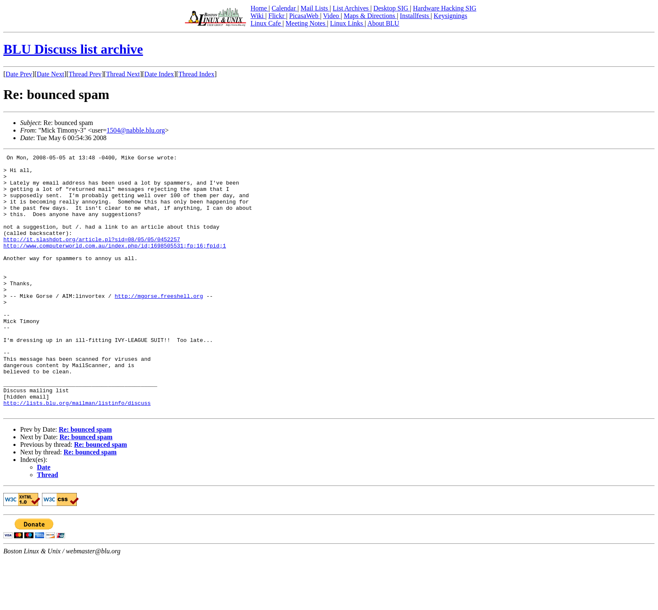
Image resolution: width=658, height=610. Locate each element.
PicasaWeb (304, 15)
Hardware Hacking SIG (444, 8)
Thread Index (196, 74)
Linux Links (347, 23)
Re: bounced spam (85, 481)
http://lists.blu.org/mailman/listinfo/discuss (77, 453)
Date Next (50, 74)
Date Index (159, 74)
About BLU (383, 23)
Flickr (277, 15)
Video (332, 15)
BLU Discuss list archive (73, 49)
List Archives (352, 8)
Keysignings (450, 15)
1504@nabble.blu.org (136, 130)
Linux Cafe (266, 23)
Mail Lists (314, 8)
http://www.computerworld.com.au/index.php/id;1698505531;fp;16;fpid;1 (114, 264)
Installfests (415, 15)
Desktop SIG (391, 8)
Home (260, 8)
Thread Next (123, 74)
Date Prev (18, 74)
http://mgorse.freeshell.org (159, 324)
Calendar (285, 8)
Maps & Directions (370, 15)
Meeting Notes (306, 23)
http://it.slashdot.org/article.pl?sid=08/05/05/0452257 (91, 257)
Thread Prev (85, 74)
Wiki (258, 15)
